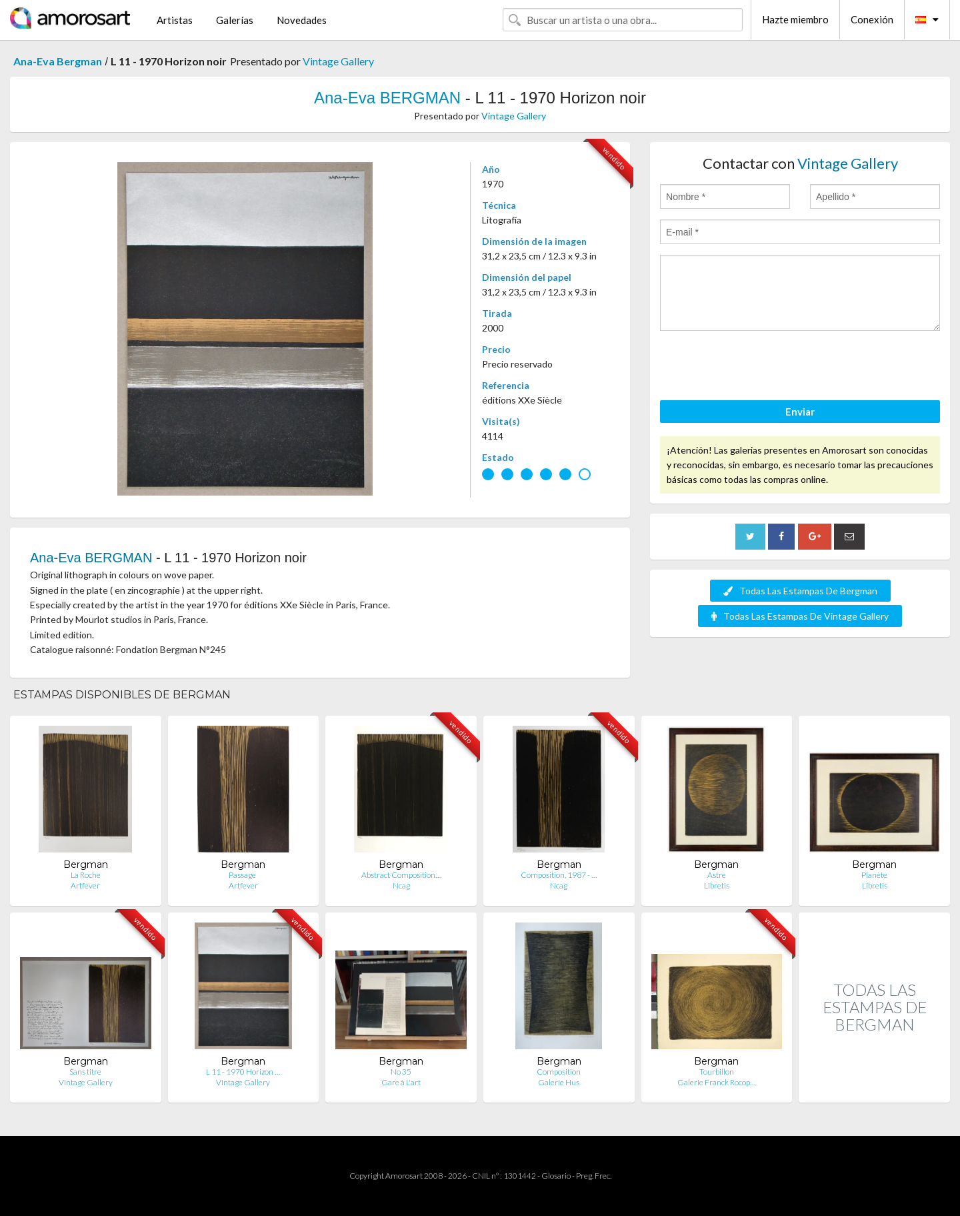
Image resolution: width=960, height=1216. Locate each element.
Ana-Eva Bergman (57, 61)
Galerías (234, 20)
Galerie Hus (558, 1082)
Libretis (716, 885)
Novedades (302, 20)
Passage (243, 875)
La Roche (86, 875)
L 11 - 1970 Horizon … (243, 1072)
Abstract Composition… (401, 875)
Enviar (800, 412)
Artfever (85, 885)
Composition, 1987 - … (559, 875)
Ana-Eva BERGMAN (387, 98)
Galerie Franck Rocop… (716, 1082)
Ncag (401, 885)
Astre (716, 875)
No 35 (401, 1072)
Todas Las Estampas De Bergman (800, 590)
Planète (874, 875)
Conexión (872, 19)
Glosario (556, 1176)
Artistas (175, 20)
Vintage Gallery (338, 61)
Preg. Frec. (593, 1176)
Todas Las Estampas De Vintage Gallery (800, 616)
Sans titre (85, 1072)
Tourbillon (716, 1072)
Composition (559, 1072)
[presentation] (761, 368)
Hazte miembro (795, 19)
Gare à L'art (401, 1082)
